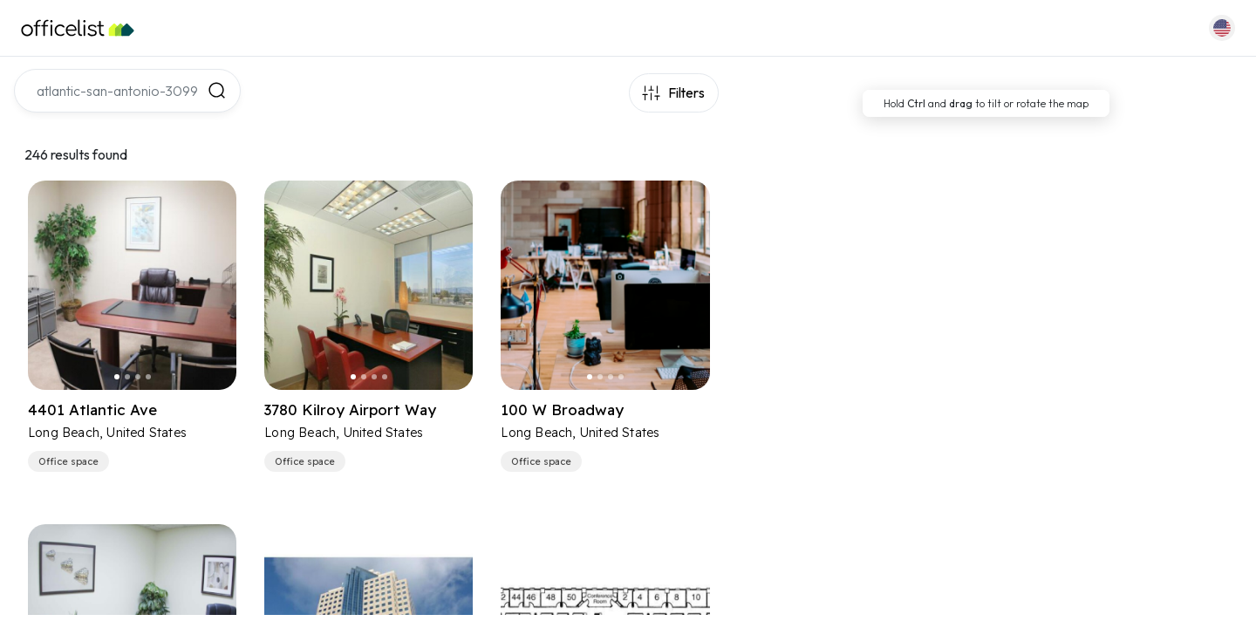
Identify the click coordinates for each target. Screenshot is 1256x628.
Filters (686, 93)
